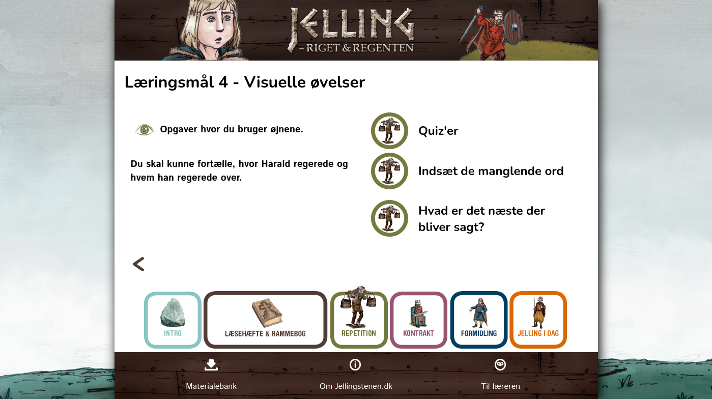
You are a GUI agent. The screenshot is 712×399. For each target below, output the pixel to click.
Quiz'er (438, 131)
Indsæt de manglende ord (491, 171)
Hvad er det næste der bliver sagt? (481, 219)
